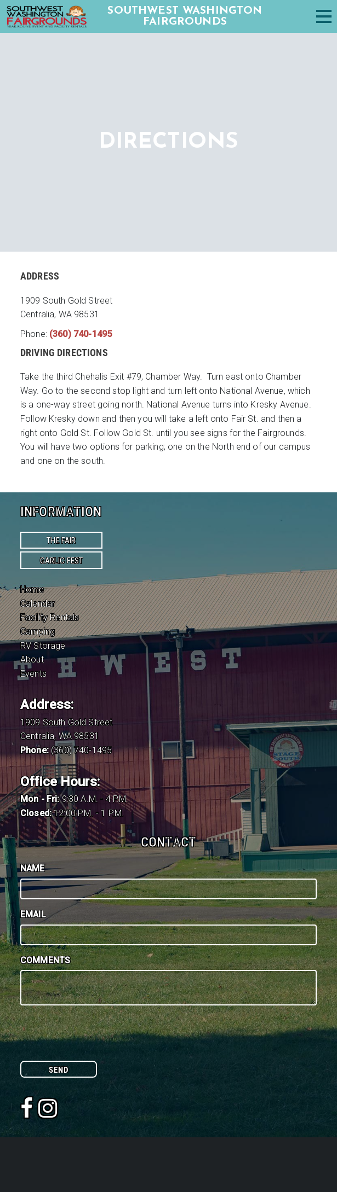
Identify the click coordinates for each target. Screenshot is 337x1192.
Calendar (37, 603)
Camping (37, 631)
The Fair (61, 540)
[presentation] (103, 1039)
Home (32, 589)
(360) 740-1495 (80, 334)
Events (33, 673)
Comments (45, 960)
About (32, 659)
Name (32, 868)
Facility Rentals (49, 617)
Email (33, 914)
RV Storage (43, 646)
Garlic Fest (61, 561)
